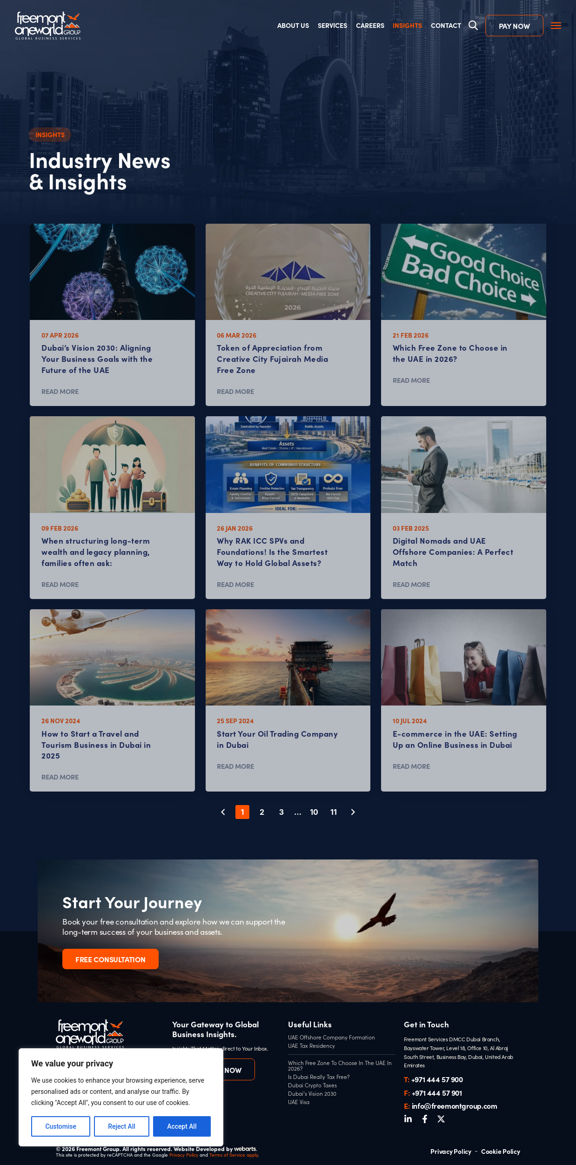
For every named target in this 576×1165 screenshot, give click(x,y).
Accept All (182, 1126)
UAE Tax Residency (311, 1046)
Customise (60, 1126)
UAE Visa (298, 1102)
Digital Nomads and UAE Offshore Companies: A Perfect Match (453, 551)
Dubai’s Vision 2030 (312, 1094)
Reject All (121, 1126)
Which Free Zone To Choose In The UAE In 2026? (340, 1065)
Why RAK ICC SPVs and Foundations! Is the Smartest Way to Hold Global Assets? (272, 551)
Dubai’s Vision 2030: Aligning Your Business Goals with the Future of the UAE (97, 358)
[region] (121, 1097)
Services (332, 26)
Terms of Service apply (233, 1155)
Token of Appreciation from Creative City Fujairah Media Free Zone (272, 358)
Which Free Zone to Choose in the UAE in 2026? (450, 353)
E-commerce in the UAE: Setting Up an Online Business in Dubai (455, 739)
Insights (407, 26)
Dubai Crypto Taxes (312, 1085)
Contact (445, 26)
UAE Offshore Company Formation (331, 1037)
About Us (293, 26)
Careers (369, 26)
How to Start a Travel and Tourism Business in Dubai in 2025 (96, 744)
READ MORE (60, 391)
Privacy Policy (183, 1155)
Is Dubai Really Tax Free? (319, 1077)
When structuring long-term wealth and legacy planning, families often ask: (95, 551)
